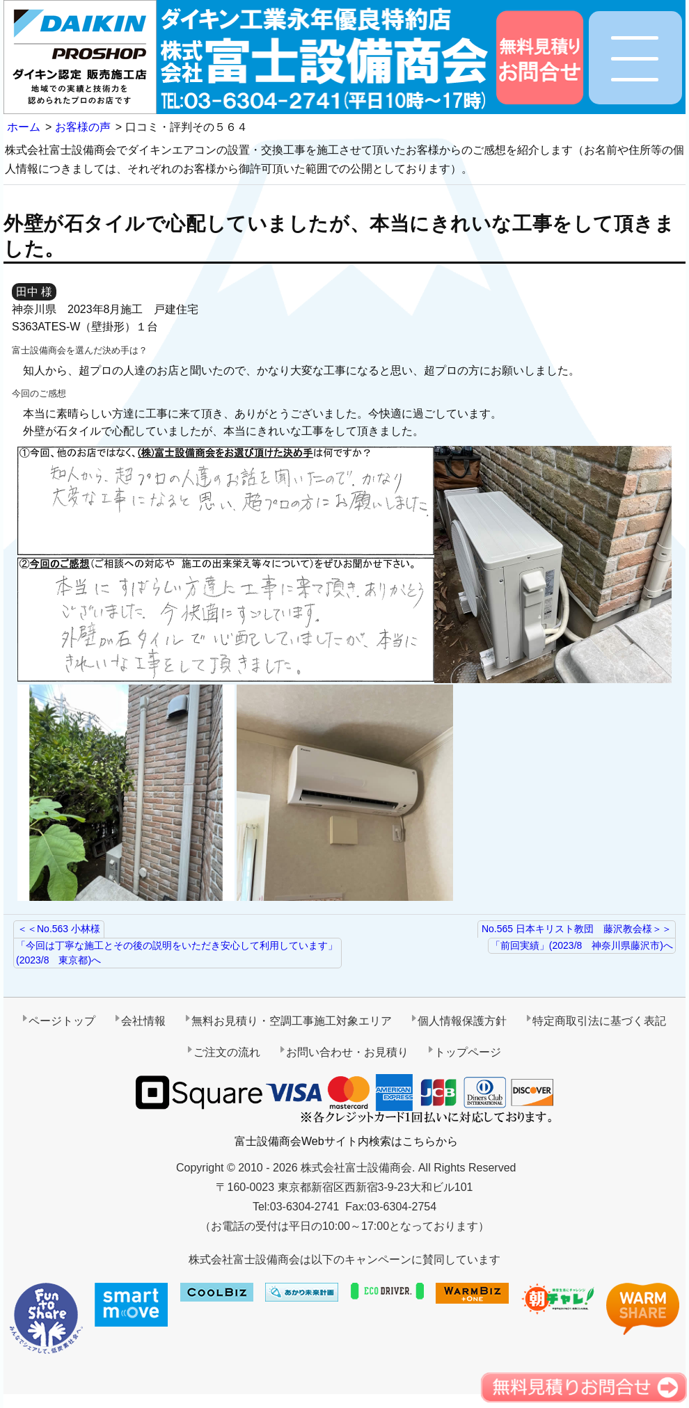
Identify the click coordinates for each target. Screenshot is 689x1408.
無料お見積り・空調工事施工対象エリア (291, 1021)
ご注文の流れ (226, 1052)
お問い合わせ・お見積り (347, 1052)
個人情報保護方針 (462, 1021)
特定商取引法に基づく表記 (599, 1021)
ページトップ (62, 1021)
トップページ (467, 1052)
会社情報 (143, 1021)
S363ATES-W (46, 327)
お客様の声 (83, 127)
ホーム (23, 127)
